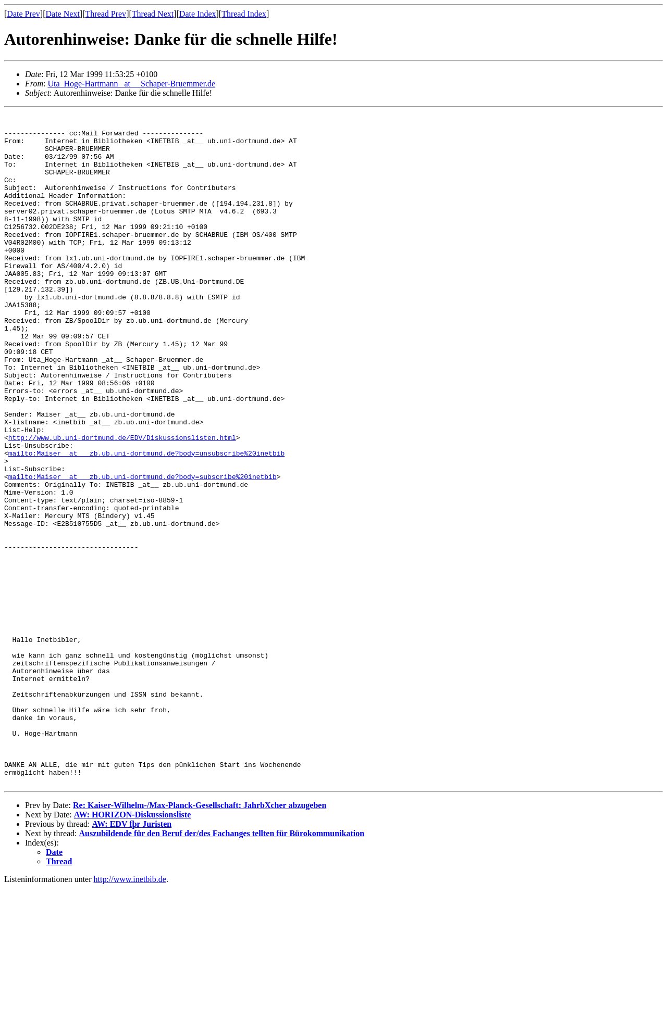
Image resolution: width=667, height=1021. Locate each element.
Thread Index (243, 13)
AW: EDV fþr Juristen (131, 956)
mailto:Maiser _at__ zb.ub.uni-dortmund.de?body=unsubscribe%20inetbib (146, 521)
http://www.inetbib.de (130, 1011)
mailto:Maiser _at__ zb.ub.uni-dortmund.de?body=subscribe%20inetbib (142, 549)
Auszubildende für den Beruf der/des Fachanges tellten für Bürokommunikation (222, 966)
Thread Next (153, 13)
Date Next (63, 13)
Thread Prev (105, 13)
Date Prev (23, 13)
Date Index (197, 13)
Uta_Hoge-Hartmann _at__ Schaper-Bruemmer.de (131, 83)
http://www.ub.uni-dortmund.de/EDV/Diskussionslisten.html (122, 503)
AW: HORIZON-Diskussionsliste (132, 947)
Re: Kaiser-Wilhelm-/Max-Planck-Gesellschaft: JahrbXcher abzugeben (199, 938)
